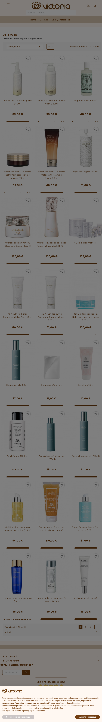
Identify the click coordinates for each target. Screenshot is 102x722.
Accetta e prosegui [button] (87, 717)
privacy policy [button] (77, 698)
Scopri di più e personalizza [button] (18, 717)
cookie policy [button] (74, 703)
